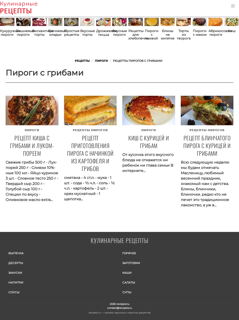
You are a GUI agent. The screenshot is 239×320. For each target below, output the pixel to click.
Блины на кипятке (167, 34)
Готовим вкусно (119, 241)
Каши (127, 272)
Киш (232, 31)
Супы (126, 292)
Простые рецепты (71, 32)
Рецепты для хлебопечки (135, 34)
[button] (233, 6)
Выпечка (16, 253)
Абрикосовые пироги (215, 32)
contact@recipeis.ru (119, 308)
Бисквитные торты (39, 32)
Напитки (15, 282)
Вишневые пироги (23, 32)
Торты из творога (184, 34)
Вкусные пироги (119, 32)
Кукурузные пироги (7, 32)
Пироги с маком (200, 32)
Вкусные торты (87, 32)
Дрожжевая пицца (103, 32)
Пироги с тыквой (151, 34)
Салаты (128, 282)
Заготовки (131, 263)
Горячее (129, 253)
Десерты (15, 263)
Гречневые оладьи (55, 32)
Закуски (15, 272)
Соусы (14, 292)
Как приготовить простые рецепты (25, 8)
